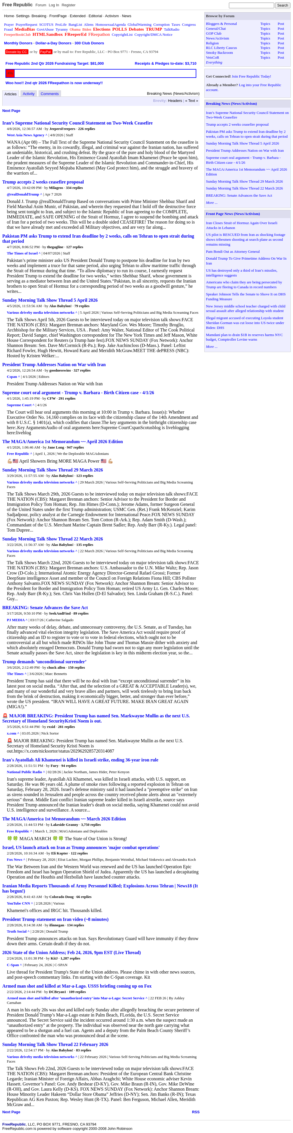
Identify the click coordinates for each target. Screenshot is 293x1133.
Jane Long (55, 447)
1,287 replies (70, 958)
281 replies (66, 727)
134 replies (75, 925)
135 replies (84, 544)
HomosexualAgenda (110, 24)
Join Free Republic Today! (251, 76)
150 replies (76, 667)
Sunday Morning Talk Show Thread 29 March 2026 (52, 469)
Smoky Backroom (219, 52)
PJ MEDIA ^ (17, 620)
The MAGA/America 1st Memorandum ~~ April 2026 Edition (62, 441)
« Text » (191, 100)
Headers (175, 100)
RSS (196, 1112)
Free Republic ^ (19, 453)
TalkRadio (171, 29)
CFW (51, 398)
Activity (29, 94)
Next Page (11, 110)
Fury (54, 765)
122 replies (79, 853)
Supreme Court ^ (21, 405)
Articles (11, 94)
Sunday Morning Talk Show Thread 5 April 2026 (50, 300)
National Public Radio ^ (26, 772)
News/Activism (217, 38)
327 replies (82, 370)
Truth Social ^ (18, 931)
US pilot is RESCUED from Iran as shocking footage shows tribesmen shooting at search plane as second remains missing (245, 239)
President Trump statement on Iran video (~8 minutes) (55, 919)
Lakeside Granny (64, 824)
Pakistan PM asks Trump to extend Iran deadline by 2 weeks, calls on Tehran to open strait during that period (247, 134)
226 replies (86, 129)
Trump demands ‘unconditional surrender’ (44, 661)
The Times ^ (17, 674)
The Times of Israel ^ (24, 253)
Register (68, 5)
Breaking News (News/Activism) (231, 103)
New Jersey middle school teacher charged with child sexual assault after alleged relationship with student (245, 308)
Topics (265, 23)
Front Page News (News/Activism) (233, 214)
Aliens (89, 24)
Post (281, 23)
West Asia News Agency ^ (27, 135)
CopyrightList (122, 34)
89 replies (81, 613)
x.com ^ (13, 733)
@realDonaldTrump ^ (24, 194)
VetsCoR (212, 57)
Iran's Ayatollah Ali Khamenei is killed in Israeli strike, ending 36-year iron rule (80, 759)
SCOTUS (46, 24)
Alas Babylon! (60, 306)
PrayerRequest (26, 24)
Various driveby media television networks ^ (42, 312)
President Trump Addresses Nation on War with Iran (54, 364)
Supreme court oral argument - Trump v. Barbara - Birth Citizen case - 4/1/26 (78, 392)
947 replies (75, 447)
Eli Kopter (59, 853)
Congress (189, 24)
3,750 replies (91, 824)
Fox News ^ (16, 859)
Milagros (56, 187)
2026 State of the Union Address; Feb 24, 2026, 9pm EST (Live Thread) (71, 952)
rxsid (51, 727)
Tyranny (62, 29)
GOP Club (213, 33)
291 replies (67, 398)
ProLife (61, 24)
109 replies (77, 992)
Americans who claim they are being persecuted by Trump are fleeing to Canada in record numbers (244, 284)
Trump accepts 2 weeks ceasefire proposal (43, 181)
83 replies (83, 1050)
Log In (54, 5)
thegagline (55, 247)
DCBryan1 (57, 992)
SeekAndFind (60, 613)
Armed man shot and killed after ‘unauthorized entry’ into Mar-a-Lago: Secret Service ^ (77, 998)
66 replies (84, 897)
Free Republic (17, 4)
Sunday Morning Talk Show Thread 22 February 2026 (55, 1044)
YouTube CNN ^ (20, 903)
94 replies (68, 765)
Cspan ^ (13, 376)
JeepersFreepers (62, 129)
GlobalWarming (139, 24)
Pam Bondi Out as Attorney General (233, 251)
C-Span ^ (14, 965)
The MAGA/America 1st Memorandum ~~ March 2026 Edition (64, 818)
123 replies (84, 475)
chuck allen (56, 667)
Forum (40, 5)
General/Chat (216, 28)
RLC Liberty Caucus (221, 48)
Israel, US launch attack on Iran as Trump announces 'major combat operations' (81, 847)
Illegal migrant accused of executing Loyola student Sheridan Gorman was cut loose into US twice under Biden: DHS (245, 323)
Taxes (175, 24)
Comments (50, 94)
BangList (75, 24)
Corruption (161, 24)
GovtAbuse (45, 29)
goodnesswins (60, 370)
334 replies (74, 187)
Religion (212, 43)
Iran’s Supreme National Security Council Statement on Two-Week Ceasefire (77, 123)
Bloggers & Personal (221, 23)
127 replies (74, 247)
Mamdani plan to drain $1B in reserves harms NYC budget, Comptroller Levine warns (244, 337)
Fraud (8, 29)
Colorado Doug (61, 897)
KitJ (54, 958)
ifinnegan (56, 925)
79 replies (82, 306)
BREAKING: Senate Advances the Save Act (45, 607)
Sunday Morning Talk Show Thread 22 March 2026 (52, 538)
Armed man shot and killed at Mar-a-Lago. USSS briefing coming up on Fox (77, 986)
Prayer (9, 24)
